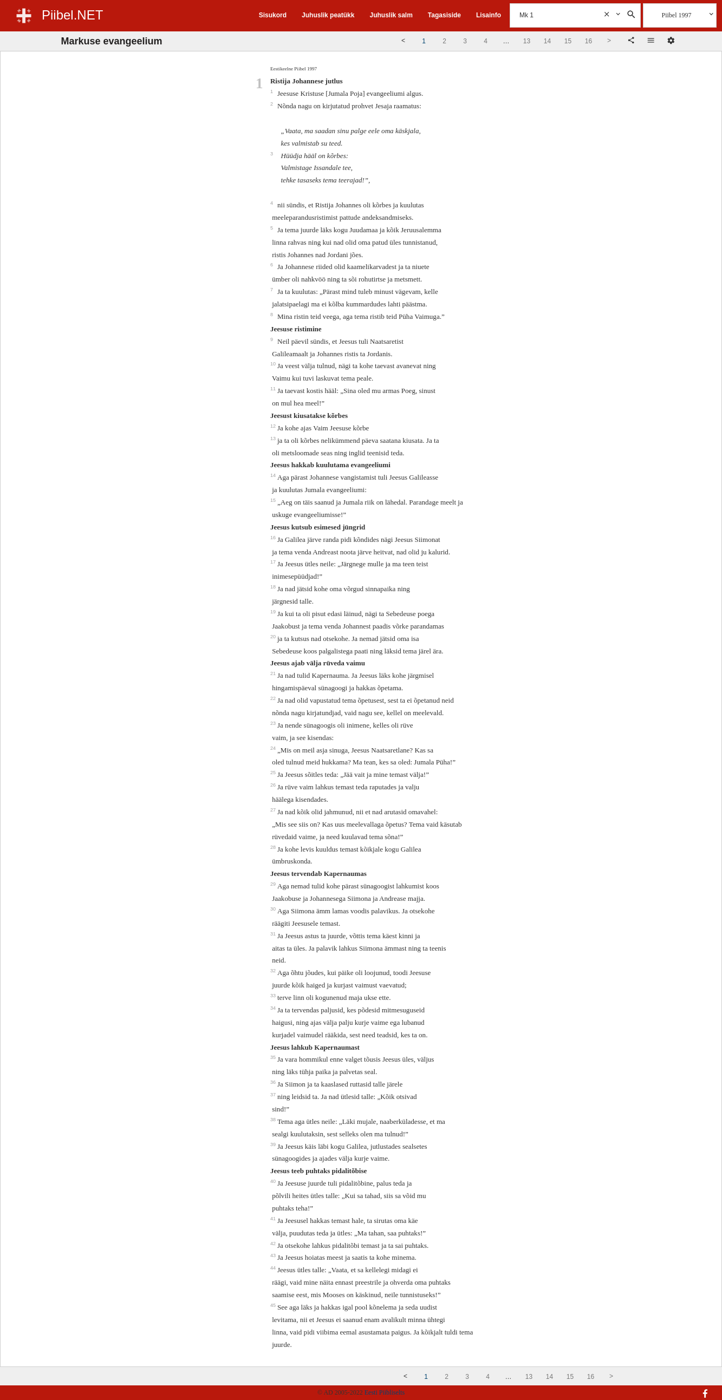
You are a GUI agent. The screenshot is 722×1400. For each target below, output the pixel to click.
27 (273, 810)
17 (273, 562)
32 (273, 970)
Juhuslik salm (390, 15)
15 (273, 500)
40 (273, 1181)
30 (273, 909)
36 (273, 1082)
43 (273, 1255)
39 (273, 1144)
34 (273, 1008)
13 (273, 438)
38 (273, 1119)
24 (273, 748)
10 (273, 364)
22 (273, 698)
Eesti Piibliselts (385, 1392)
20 (273, 636)
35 (273, 1057)
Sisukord (273, 15)
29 (273, 884)
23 (273, 723)
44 (273, 1268)
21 (273, 673)
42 (273, 1243)
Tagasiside (444, 15)
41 (273, 1218)
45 (273, 1305)
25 (273, 772)
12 (273, 426)
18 (273, 587)
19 (273, 611)
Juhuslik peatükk (328, 15)
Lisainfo (488, 15)
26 (273, 785)
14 (273, 475)
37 (273, 1094)
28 (273, 847)
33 (273, 995)
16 (273, 537)
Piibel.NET (72, 15)
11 (273, 388)
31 (273, 934)
